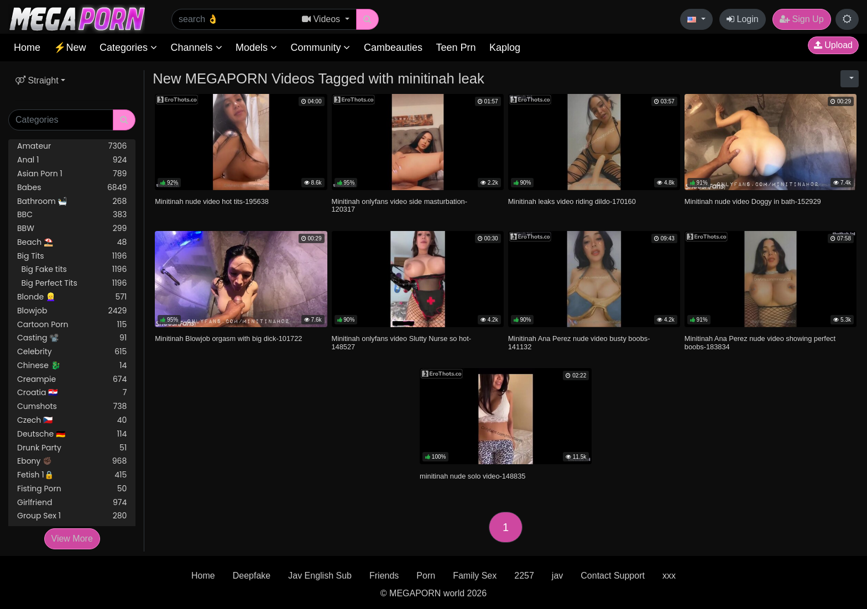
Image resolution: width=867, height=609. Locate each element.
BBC (72, 215)
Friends (384, 575)
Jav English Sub (320, 575)
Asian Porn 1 (72, 174)
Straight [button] (37, 80)
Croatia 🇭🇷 (72, 392)
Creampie (72, 379)
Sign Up (801, 19)
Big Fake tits (72, 269)
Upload (833, 45)
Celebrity (72, 352)
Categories (128, 47)
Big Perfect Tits (72, 283)
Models (256, 47)
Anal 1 (72, 160)
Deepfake (252, 575)
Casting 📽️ (72, 338)
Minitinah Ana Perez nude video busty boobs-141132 (579, 342)
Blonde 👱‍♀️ (72, 297)
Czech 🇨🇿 (72, 420)
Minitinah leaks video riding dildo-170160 (572, 201)
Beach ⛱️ (72, 242)
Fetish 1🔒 (72, 475)
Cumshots (72, 406)
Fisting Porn (72, 489)
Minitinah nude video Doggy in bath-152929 (753, 201)
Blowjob (72, 311)
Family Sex (475, 575)
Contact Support (613, 575)
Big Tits (72, 256)
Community (320, 47)
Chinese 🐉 (72, 365)
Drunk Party (72, 448)
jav (557, 575)
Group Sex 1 (72, 516)
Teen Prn (456, 47)
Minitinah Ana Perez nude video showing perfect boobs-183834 (760, 342)
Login (743, 19)
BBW (72, 228)
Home (27, 47)
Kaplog (504, 47)
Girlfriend (72, 502)
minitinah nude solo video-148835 (472, 476)
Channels (196, 47)
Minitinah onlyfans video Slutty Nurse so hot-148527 (402, 342)
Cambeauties (393, 47)
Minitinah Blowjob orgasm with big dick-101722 (228, 338)
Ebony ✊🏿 (72, 461)
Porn (425, 575)
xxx (669, 575)
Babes (72, 187)
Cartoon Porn (72, 324)
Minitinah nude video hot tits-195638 (212, 201)
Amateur (72, 146)
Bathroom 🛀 (72, 201)
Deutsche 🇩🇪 (72, 434)
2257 (524, 575)
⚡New (70, 47)
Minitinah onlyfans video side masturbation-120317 (399, 205)
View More (72, 538)
